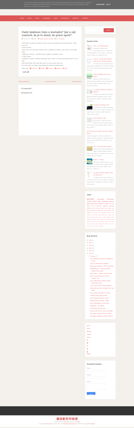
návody (51, 40)
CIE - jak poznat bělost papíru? (102, 147)
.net (92, 213)
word (112, 211)
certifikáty (104, 207)
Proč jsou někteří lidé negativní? (99, 264)
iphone (46, 40)
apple (41, 40)
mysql (108, 220)
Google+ (49, 69)
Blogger (78, 423)
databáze (105, 202)
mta (105, 220)
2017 (90, 244)
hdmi (99, 218)
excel (95, 205)
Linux (60, 19)
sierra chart (111, 222)
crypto (109, 216)
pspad (99, 222)
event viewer (107, 209)
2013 (90, 254)
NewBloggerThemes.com (69, 424)
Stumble (58, 69)
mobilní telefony (100, 220)
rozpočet (103, 222)
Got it (108, 4)
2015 (90, 249)
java (113, 209)
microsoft (100, 200)
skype (88, 225)
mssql (92, 205)
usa (87, 227)
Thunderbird (103, 213)
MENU (89, 355)
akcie (113, 213)
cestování (111, 205)
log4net (94, 220)
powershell (111, 207)
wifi (105, 211)
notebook (112, 220)
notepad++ (89, 222)
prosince (93, 257)
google (96, 218)
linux (94, 209)
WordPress (89, 209)
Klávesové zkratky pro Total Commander (102, 267)
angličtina (89, 216)
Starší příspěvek (76, 82)
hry (102, 218)
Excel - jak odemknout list (100, 47)
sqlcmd (100, 211)
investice (100, 205)
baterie (96, 216)
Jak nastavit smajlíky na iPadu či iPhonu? (101, 317)
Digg (64, 69)
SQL (99, 202)
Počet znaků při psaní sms (97, 309)
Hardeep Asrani (48, 424)
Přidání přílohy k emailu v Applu (99, 302)
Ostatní (93, 19)
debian (102, 209)
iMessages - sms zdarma (97, 307)
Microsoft (71, 19)
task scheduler (98, 225)
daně (113, 216)
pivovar (96, 222)
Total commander (96, 207)
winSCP (109, 211)
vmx (94, 227)
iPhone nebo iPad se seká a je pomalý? (101, 312)
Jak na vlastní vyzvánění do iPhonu (100, 294)
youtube (89, 214)
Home (22, 19)
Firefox (88, 207)
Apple (31, 19)
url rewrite (111, 225)
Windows (110, 200)
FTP (99, 213)
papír (93, 222)
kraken (112, 218)
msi (96, 211)
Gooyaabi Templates (90, 424)
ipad (88, 205)
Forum (88, 338)
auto (93, 216)
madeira (93, 211)
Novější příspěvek (24, 82)
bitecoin (103, 216)
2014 (90, 252)
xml (98, 227)
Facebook (33, 69)
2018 (90, 241)
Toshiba (109, 213)
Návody (82, 19)
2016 (90, 246)
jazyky (104, 218)
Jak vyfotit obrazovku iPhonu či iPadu (100, 314)
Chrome (96, 213)
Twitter (42, 69)
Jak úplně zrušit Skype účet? (101, 106)
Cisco (40, 19)
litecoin (88, 211)
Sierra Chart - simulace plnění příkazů (101, 274)
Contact (89, 335)
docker (88, 218)
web (96, 227)
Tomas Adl (66, 423)
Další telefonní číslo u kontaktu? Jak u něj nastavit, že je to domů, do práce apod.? (49, 34)
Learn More (100, 4)
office (107, 205)
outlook (98, 209)
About (88, 329)
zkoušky (101, 227)
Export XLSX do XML (99, 119)
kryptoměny (89, 220)
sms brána (92, 225)
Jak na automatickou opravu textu (99, 304)
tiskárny (107, 225)
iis (104, 205)
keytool (108, 218)
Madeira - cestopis (98, 161)
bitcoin (99, 216)
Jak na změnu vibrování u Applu (99, 299)
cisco (107, 216)
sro (103, 211)
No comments (60, 40)
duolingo (92, 218)
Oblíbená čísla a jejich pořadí (98, 296)
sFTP (107, 222)
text (103, 225)
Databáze (50, 19)
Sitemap (89, 332)
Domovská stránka (50, 82)
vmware (91, 227)
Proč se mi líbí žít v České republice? (101, 287)
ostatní (89, 202)
